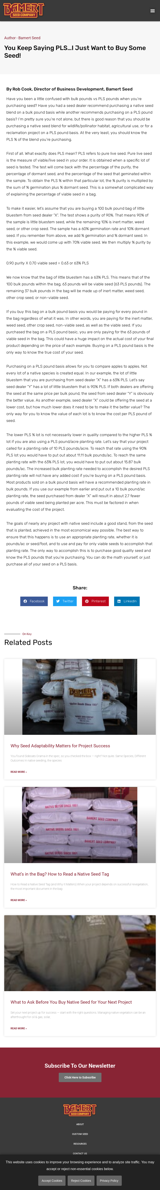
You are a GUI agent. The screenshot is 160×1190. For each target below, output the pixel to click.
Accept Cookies (52, 1180)
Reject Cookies (81, 1180)
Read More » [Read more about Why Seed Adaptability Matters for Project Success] (19, 771)
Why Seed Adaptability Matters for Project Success (60, 745)
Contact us (80, 1153)
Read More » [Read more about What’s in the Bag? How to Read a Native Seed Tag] (19, 900)
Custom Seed (80, 1134)
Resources (80, 1144)
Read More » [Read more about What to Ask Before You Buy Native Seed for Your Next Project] (19, 1028)
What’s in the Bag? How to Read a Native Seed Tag (60, 874)
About (80, 1124)
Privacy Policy (109, 1180)
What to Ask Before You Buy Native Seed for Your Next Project (71, 1002)
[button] (152, 10)
